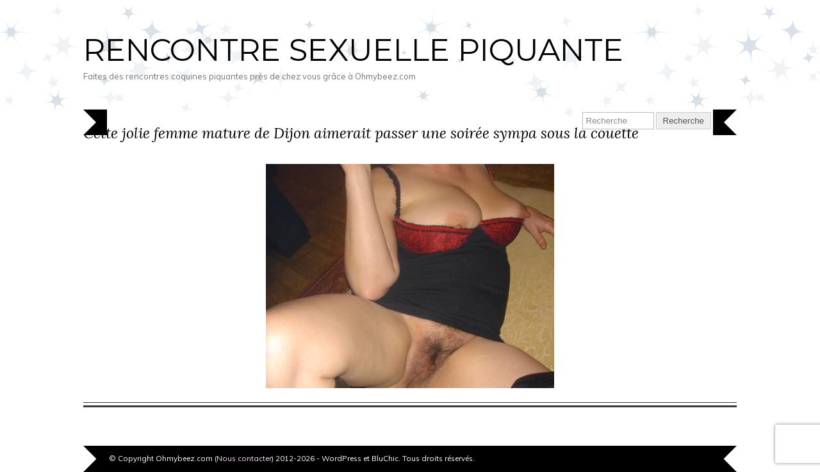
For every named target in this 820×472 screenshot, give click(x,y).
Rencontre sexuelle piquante (353, 50)
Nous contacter (244, 458)
